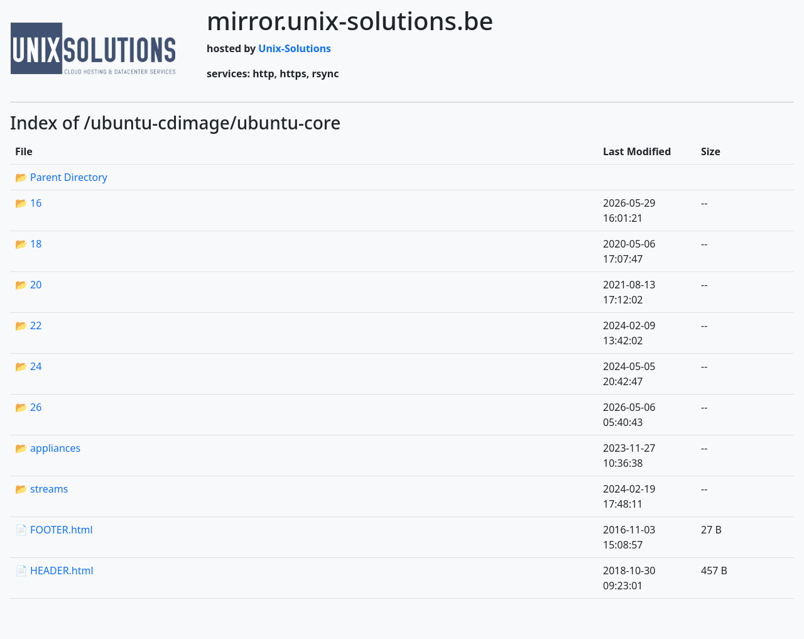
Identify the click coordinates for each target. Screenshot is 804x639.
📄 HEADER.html (54, 570)
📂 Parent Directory (61, 177)
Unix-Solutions (294, 48)
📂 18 (28, 244)
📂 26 (28, 407)
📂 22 (28, 325)
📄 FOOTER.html (54, 530)
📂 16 (28, 203)
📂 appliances (47, 448)
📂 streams (41, 489)
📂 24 (28, 366)
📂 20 (28, 285)
